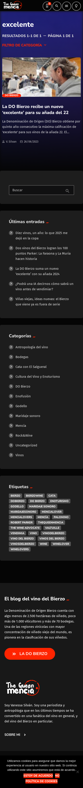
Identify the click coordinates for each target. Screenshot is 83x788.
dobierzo (18, 501)
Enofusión (23, 396)
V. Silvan (9, 142)
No (57, 776)
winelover (61, 544)
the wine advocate (25, 528)
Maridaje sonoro (27, 416)
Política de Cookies (41, 781)
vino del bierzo (22, 538)
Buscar (17, 190)
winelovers (20, 549)
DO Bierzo (11, 95)
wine (43, 544)
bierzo (15, 496)
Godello (21, 406)
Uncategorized (26, 445)
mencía (43, 517)
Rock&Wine (24, 435)
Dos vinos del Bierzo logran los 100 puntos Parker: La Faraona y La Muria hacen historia (43, 253)
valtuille (52, 528)
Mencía (20, 426)
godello (17, 506)
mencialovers (21, 517)
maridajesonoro (23, 512)
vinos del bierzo (51, 538)
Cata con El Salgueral (30, 367)
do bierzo (37, 501)
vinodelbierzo (53, 533)
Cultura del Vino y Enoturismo (37, 377)
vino (33, 533)
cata (52, 496)
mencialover (52, 512)
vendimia (17, 533)
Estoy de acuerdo (38, 776)
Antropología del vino (31, 347)
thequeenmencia (50, 522)
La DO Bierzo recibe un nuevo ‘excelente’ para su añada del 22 (35, 110)
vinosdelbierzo (22, 544)
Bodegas (21, 357)
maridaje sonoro (42, 506)
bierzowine (34, 496)
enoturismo (59, 501)
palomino (61, 517)
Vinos (19, 455)
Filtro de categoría (24, 45)
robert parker (22, 522)
